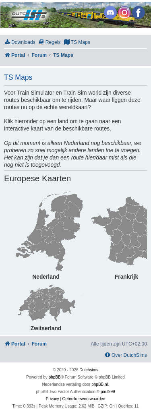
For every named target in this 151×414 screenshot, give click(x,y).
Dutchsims (88, 370)
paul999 (108, 391)
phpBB (55, 377)
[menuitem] (19, 42)
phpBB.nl (99, 384)
